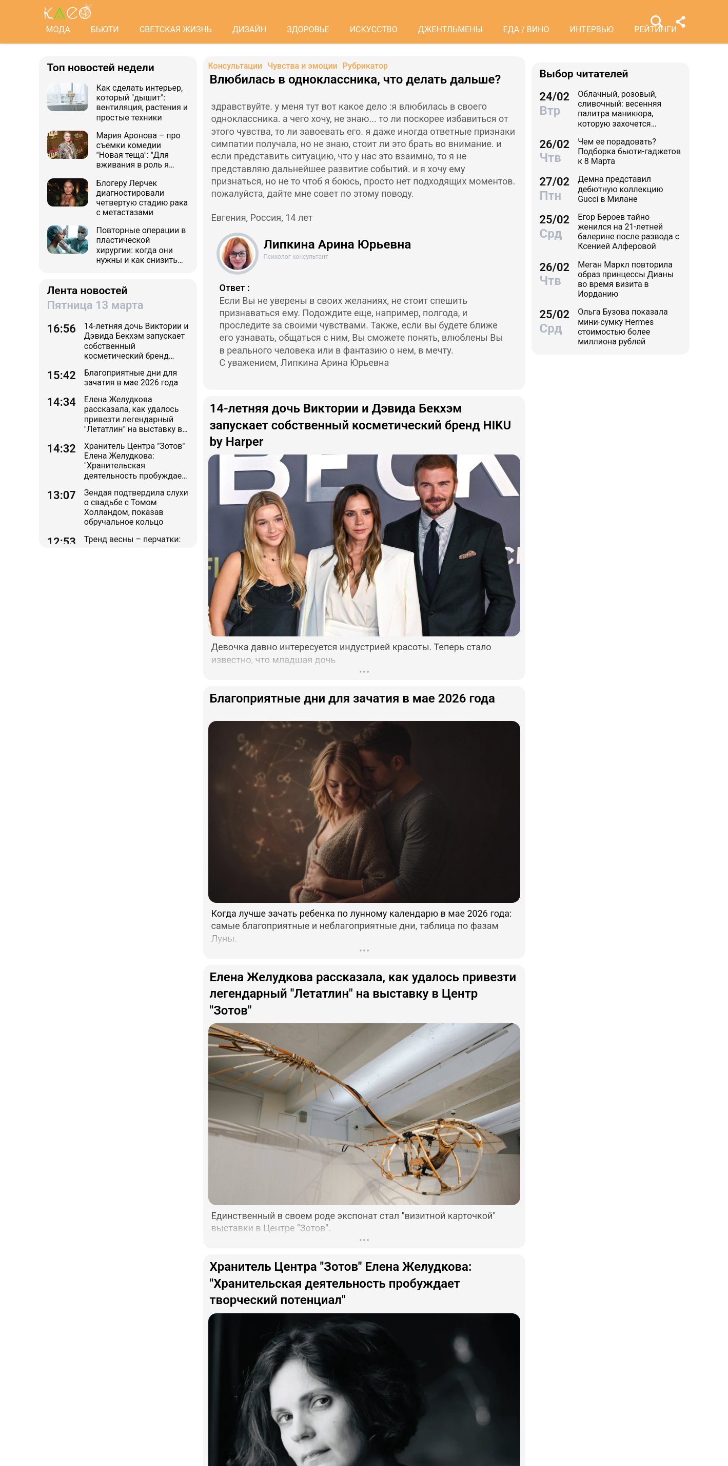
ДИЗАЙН (249, 29)
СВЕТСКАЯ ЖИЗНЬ (176, 29)
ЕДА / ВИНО (526, 29)
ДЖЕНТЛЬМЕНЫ (450, 29)
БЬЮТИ (105, 29)
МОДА (58, 29)
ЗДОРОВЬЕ (308, 29)
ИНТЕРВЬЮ (592, 29)
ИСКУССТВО (374, 29)
